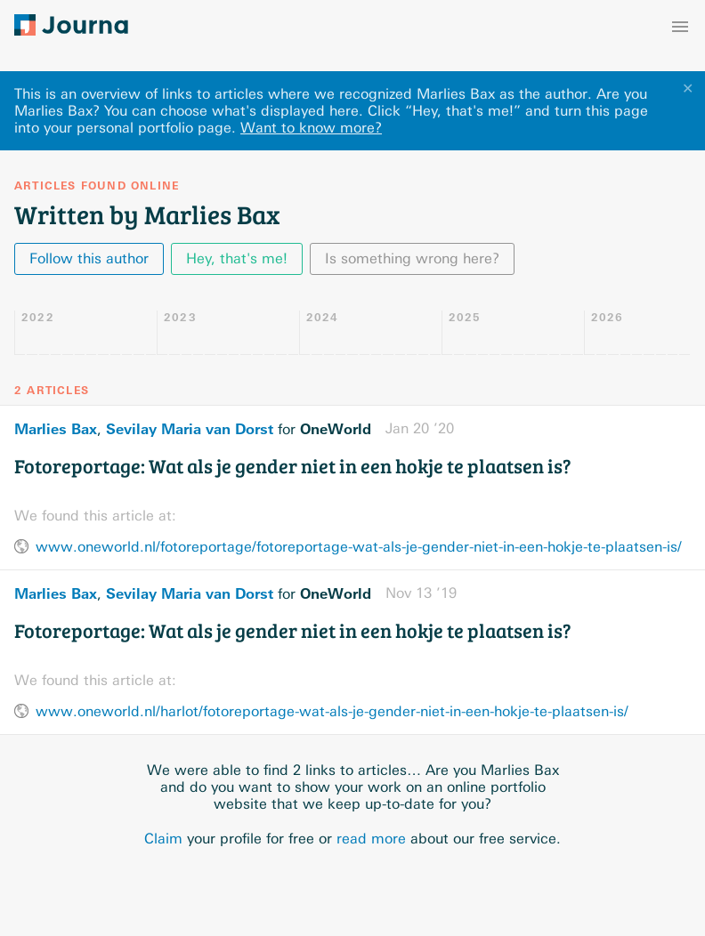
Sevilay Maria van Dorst (189, 429)
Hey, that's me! (237, 258)
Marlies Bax (55, 429)
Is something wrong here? (412, 258)
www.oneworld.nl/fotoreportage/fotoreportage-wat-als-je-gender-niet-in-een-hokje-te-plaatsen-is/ (359, 546)
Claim (163, 838)
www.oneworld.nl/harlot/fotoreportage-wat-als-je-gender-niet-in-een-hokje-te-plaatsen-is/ (332, 711)
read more (371, 838)
